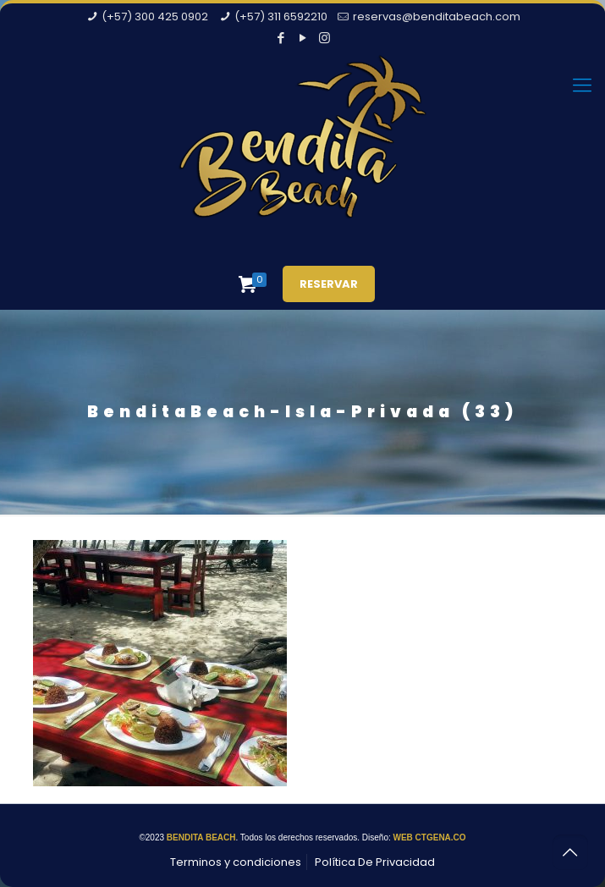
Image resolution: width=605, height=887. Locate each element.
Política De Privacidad (375, 862)
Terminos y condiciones (235, 862)
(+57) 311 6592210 (280, 16)
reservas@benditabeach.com (436, 16)
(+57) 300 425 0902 (155, 16)
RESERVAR (329, 284)
